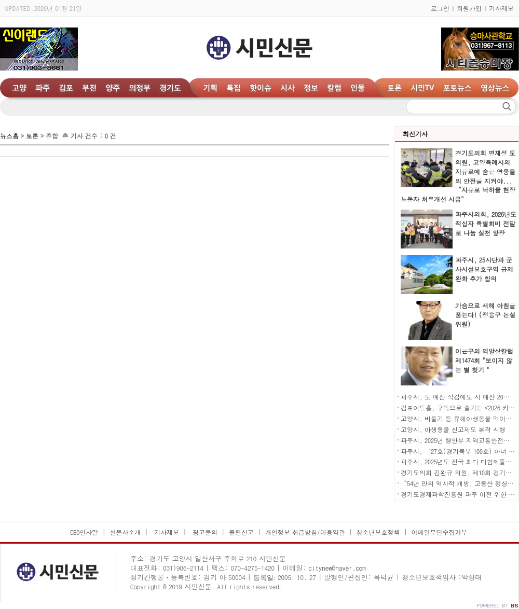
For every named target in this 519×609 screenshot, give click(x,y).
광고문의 (203, 532)
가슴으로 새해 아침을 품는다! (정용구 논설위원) (485, 314)
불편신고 (241, 532)
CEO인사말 (84, 532)
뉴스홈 (9, 135)
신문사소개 (125, 532)
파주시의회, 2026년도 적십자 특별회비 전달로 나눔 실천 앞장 (485, 223)
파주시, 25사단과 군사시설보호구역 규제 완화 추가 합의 (484, 269)
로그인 (440, 8)
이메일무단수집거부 (439, 532)
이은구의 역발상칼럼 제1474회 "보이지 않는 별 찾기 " (484, 360)
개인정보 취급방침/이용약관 (305, 532)
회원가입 (469, 8)
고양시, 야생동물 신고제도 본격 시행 (453, 429)
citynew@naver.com (337, 568)
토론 (32, 135)
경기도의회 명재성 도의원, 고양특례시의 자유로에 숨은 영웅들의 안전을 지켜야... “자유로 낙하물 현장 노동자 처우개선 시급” (458, 175)
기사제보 (501, 8)
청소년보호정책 (378, 532)
